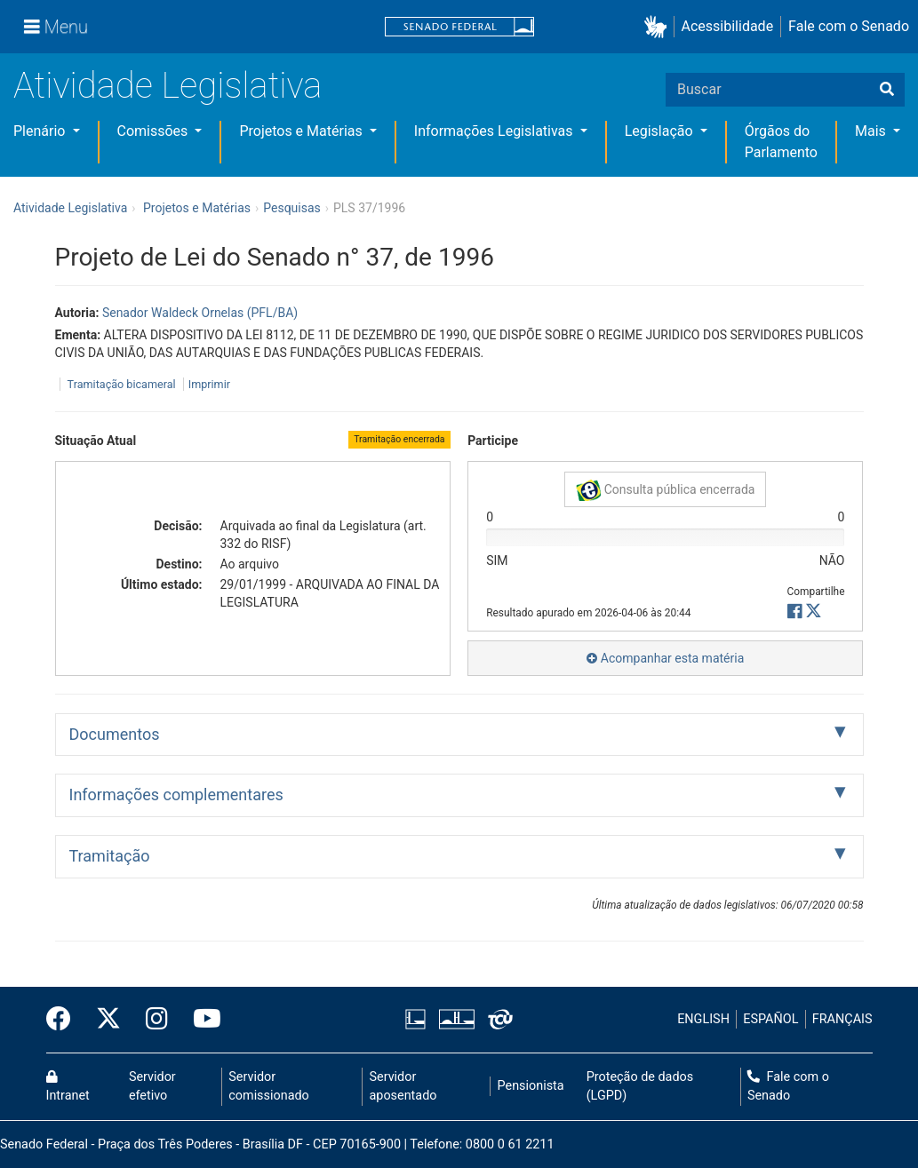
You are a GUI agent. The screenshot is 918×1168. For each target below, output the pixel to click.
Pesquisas (292, 208)
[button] (659, 27)
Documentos (114, 734)
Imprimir (209, 384)
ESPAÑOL (770, 1019)
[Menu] (56, 26)
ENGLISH (703, 1019)
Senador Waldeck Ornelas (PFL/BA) (200, 313)
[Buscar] (887, 90)
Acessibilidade (728, 26)
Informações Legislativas (495, 131)
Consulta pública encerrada (665, 490)
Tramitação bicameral (122, 384)
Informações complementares (176, 794)
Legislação (661, 131)
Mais (872, 131)
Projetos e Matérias (302, 131)
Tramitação (109, 855)
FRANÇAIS (842, 1019)
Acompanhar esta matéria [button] (665, 658)
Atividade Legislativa (167, 86)
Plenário (40, 131)
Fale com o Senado (848, 26)
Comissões (154, 131)
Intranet (68, 1087)
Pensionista (531, 1085)
